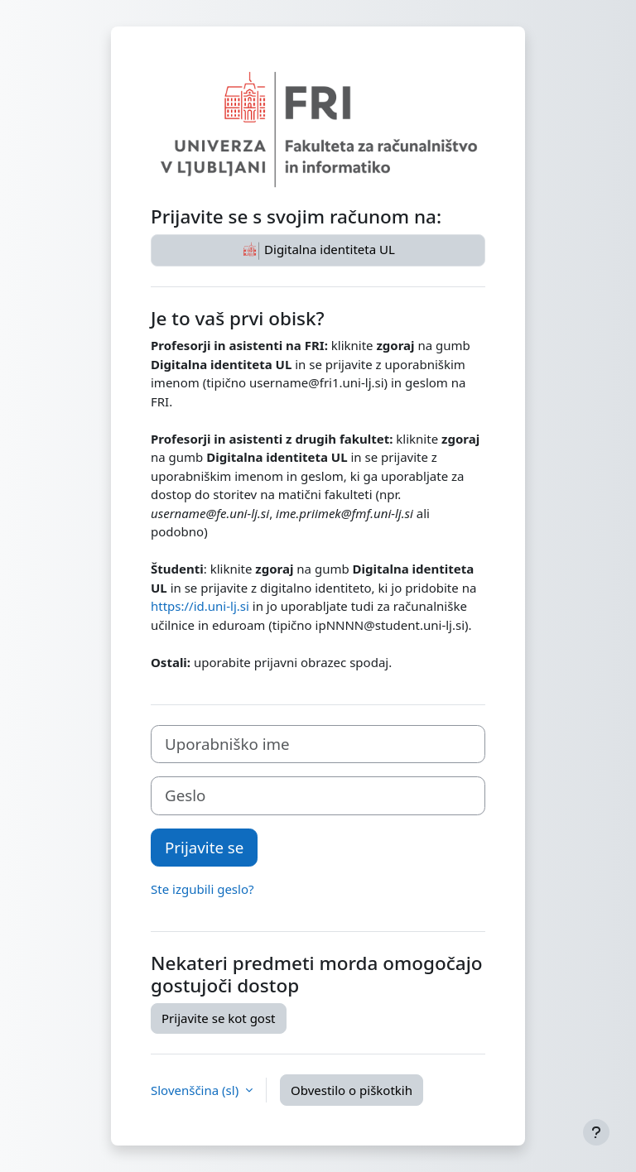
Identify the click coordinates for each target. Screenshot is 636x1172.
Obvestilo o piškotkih (351, 1090)
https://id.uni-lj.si (200, 606)
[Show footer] (596, 1132)
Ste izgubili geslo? (202, 889)
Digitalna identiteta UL (318, 251)
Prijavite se (204, 847)
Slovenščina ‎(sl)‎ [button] (196, 1090)
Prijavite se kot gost (218, 1018)
